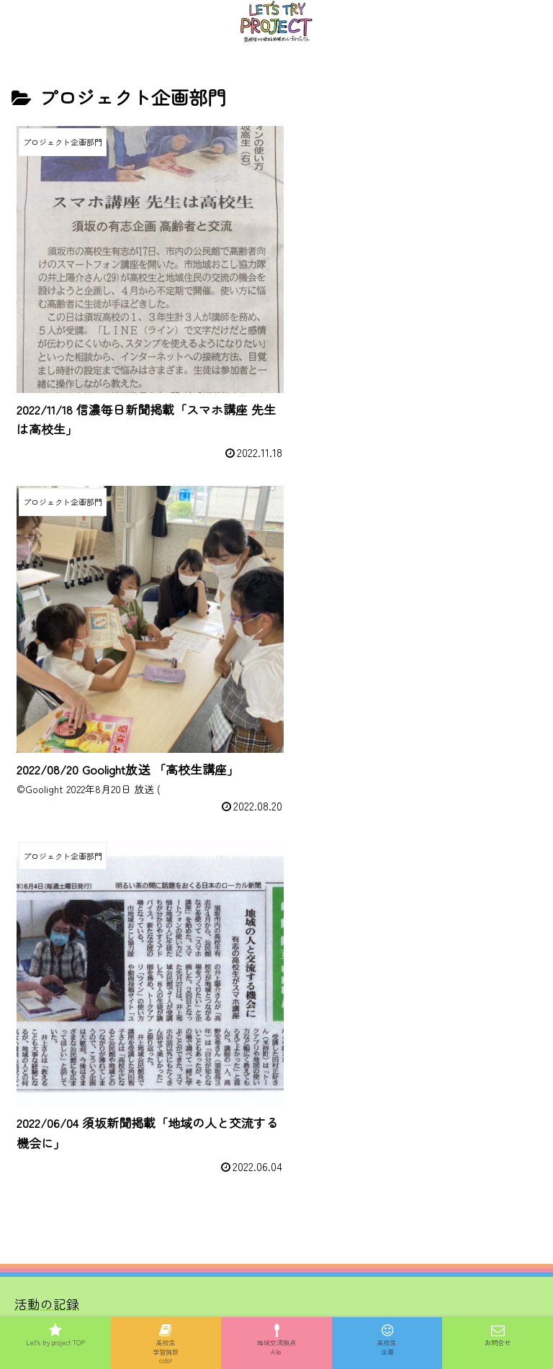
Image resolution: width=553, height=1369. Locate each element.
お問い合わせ (53, 1016)
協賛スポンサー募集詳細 (85, 991)
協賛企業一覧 (53, 965)
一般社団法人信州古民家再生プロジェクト (137, 1143)
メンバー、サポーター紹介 (92, 940)
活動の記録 (46, 914)
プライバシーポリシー (276, 1250)
